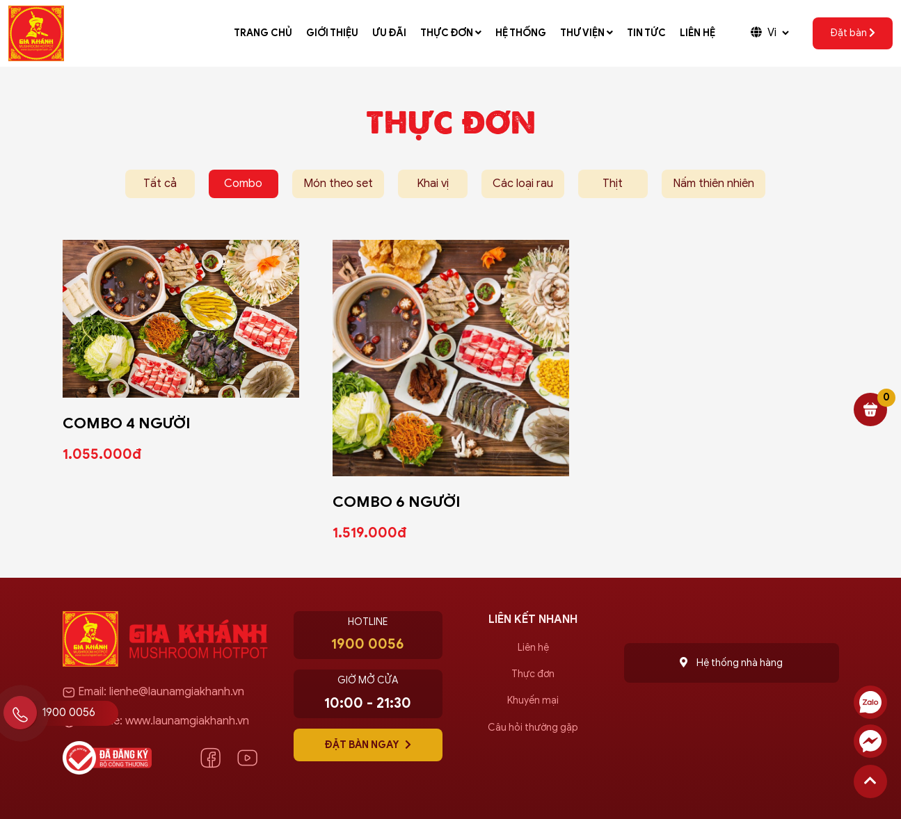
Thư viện (586, 33)
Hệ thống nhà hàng (731, 662)
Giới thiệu (332, 33)
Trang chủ (263, 33)
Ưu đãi (389, 33)
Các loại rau (523, 183)
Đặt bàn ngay (368, 744)
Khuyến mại (533, 700)
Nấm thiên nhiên (713, 183)
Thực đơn (450, 33)
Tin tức (646, 33)
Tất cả (160, 183)
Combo (243, 183)
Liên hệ (697, 33)
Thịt (613, 183)
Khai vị (433, 183)
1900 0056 (68, 713)
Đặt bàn (852, 32)
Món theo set (338, 183)
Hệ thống (520, 33)
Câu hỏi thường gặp (533, 727)
